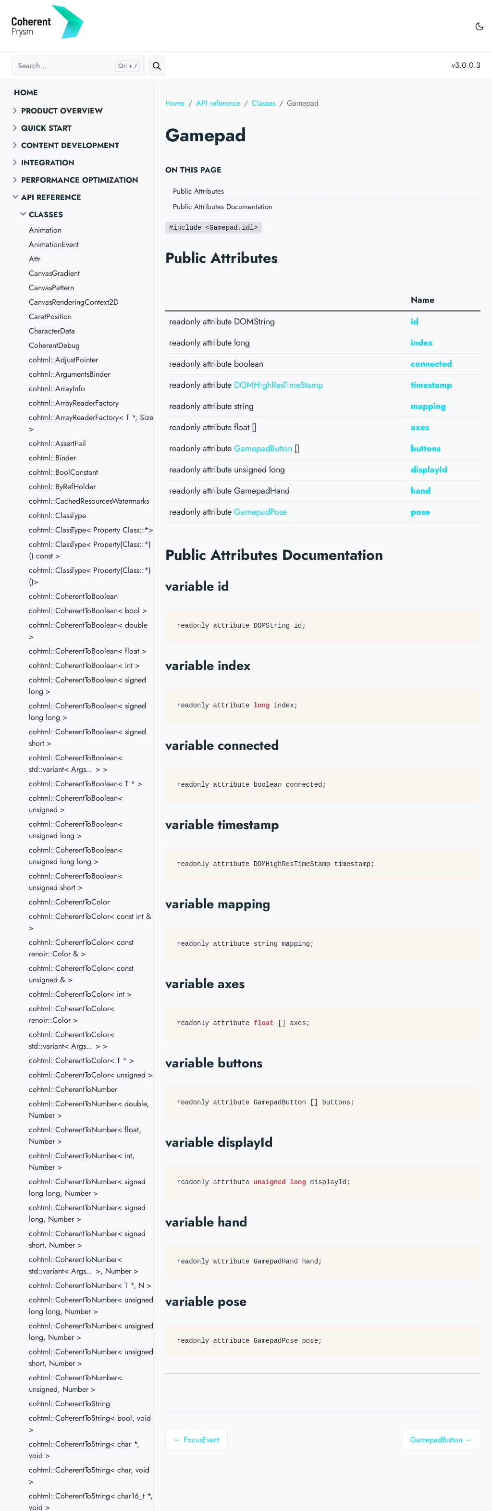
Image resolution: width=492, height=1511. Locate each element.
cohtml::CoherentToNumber (73, 1089)
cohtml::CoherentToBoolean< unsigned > (76, 804)
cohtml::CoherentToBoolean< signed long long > (87, 711)
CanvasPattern (51, 287)
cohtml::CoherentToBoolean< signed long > (87, 685)
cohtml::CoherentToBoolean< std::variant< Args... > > (76, 763)
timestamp (431, 385)
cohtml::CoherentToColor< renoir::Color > (71, 1014)
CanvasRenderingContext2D (74, 302)
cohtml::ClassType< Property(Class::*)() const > (90, 550)
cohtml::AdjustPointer (63, 359)
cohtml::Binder (52, 457)
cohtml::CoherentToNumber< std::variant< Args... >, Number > (83, 1265)
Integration (47, 162)
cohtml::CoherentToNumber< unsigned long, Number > (91, 1331)
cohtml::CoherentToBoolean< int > (84, 665)
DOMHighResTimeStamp (278, 385)
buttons (426, 448)
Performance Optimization (79, 180)
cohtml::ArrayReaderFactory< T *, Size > (91, 423)
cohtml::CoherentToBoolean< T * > (85, 783)
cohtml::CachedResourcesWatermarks (89, 501)
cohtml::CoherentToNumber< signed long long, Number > (87, 1187)
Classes (46, 214)
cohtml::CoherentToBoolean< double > (88, 630)
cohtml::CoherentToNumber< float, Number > (85, 1135)
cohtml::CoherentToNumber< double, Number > (89, 1109)
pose (420, 512)
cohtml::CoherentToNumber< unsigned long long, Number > (91, 1305)
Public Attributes (198, 191)
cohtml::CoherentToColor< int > (80, 994)
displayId (429, 469)
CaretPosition (50, 316)
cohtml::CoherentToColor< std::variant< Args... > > (71, 1040)
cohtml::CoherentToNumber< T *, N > (90, 1285)
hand (420, 490)
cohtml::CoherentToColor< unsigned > (91, 1074)
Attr (34, 258)
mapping (428, 406)
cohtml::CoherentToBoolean (73, 596)
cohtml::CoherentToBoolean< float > (88, 650)
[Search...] (78, 66)
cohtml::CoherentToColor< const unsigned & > (81, 974)
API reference (51, 197)
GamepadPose (260, 512)
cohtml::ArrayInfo (57, 388)
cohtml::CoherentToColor (69, 901)
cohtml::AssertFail (57, 443)
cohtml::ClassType (57, 515)
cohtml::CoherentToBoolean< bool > (88, 610)
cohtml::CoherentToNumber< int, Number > (82, 1161)
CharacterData (52, 330)
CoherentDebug (54, 345)
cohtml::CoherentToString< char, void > (89, 1475)
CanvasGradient (54, 273)
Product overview (62, 110)
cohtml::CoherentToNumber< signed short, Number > (87, 1239)
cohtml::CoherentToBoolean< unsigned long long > (76, 855)
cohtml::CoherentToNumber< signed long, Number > (87, 1213)
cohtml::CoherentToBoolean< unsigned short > (76, 881)
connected (431, 364)
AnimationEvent (54, 244)
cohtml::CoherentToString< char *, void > (84, 1449)
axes (420, 427)
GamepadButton (263, 448)
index (422, 342)
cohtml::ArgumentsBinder (69, 374)
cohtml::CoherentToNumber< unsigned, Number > (75, 1383)
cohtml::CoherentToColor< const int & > (90, 922)
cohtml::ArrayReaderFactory (74, 403)
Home (26, 92)
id (414, 321)
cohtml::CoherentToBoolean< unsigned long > (76, 829)
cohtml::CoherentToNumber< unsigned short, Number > (91, 1357)
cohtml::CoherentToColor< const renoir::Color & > (81, 948)
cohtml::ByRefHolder (62, 486)
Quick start (46, 128)
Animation (45, 229)
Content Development (70, 145)
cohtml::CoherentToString (69, 1403)
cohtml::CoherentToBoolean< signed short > (87, 737)
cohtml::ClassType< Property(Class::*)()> (90, 576)
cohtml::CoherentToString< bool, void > (90, 1423)
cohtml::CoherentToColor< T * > (81, 1060)
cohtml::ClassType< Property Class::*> (91, 529)
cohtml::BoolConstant (63, 472)
